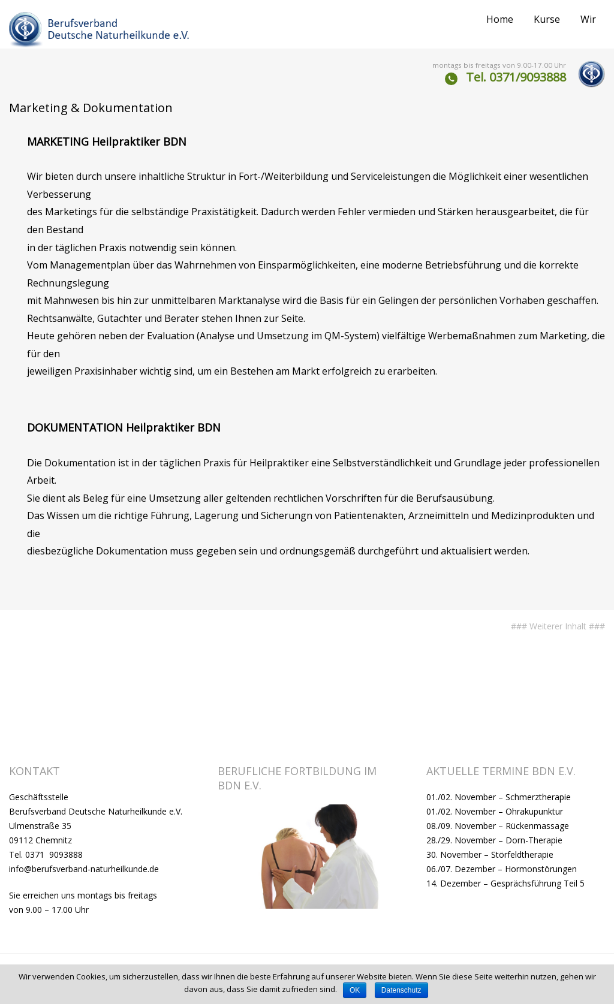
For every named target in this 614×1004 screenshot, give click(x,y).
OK (355, 990)
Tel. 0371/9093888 (516, 77)
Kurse (547, 19)
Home (499, 19)
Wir (588, 19)
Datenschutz (401, 990)
